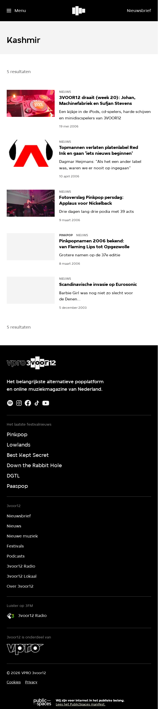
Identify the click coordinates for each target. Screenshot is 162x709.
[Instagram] (19, 403)
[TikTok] (36, 403)
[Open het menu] (16, 10)
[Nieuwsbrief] (139, 10)
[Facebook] (28, 403)
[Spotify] (10, 403)
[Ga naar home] (79, 10)
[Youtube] (45, 403)
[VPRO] (25, 649)
